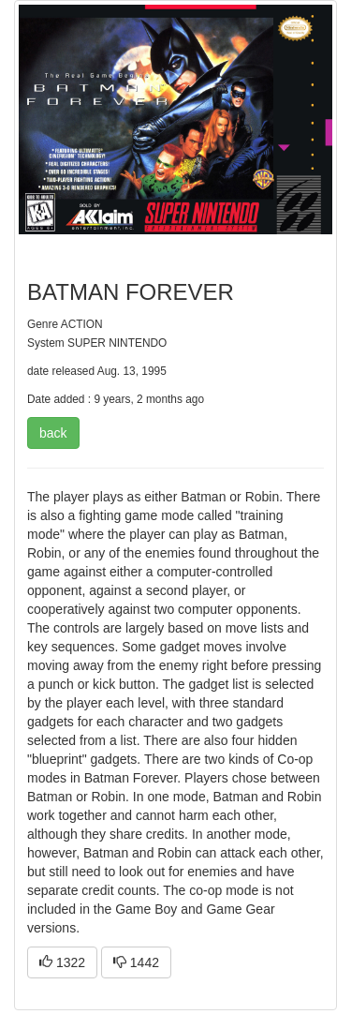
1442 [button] (136, 962)
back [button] (53, 432)
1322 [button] (62, 962)
